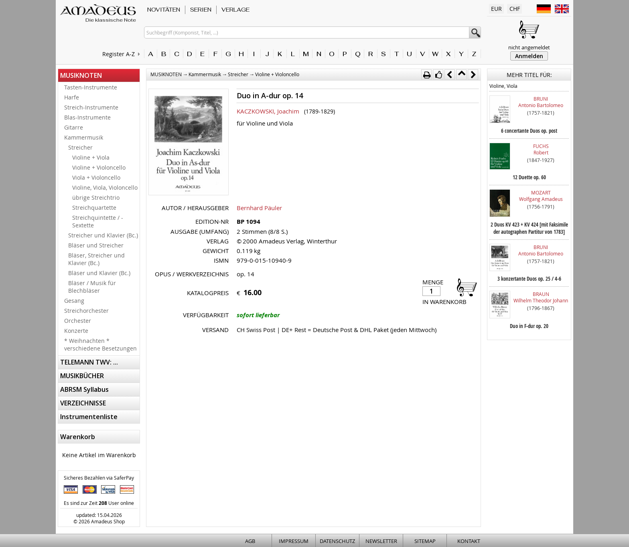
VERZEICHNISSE (83, 403)
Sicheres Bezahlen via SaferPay (99, 477)
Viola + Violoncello (96, 177)
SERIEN (200, 9)
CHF (514, 8)
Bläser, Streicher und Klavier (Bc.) (96, 259)
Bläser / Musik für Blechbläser (92, 286)
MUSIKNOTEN (81, 75)
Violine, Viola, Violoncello (105, 187)
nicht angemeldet (529, 47)
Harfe (71, 97)
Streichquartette (94, 207)
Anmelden (529, 56)
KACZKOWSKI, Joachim (268, 111)
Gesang (74, 300)
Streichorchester (86, 310)
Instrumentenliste (89, 416)
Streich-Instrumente (91, 107)
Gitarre (73, 127)
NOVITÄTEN (163, 9)
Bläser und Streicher (96, 245)
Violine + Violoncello (99, 167)
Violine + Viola (91, 157)
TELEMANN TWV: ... (89, 362)
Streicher (80, 147)
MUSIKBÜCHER (82, 375)
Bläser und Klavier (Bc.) (99, 273)
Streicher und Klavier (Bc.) (103, 235)
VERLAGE (235, 9)
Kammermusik (83, 137)
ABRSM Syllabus (84, 389)
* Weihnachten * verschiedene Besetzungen (100, 344)
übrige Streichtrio (96, 197)
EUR (496, 8)
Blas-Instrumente (87, 117)
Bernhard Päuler (259, 208)
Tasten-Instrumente (90, 87)
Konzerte (76, 330)
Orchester (77, 320)
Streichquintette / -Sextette (97, 221)
